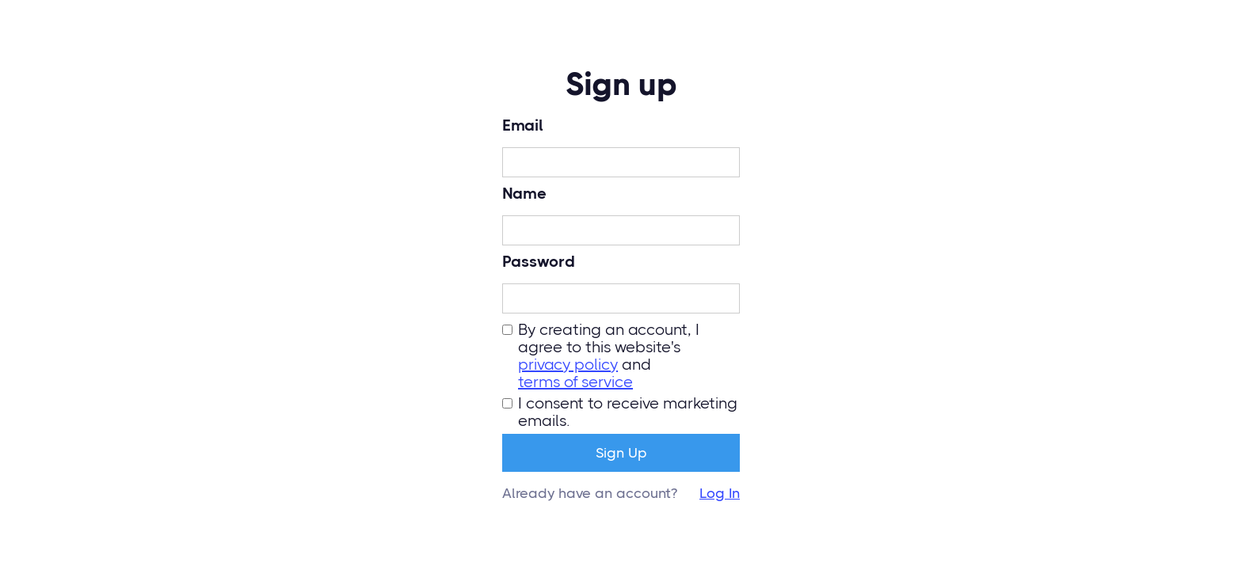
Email (522, 126)
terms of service (575, 382)
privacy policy (568, 365)
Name (524, 194)
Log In (719, 493)
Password (538, 262)
